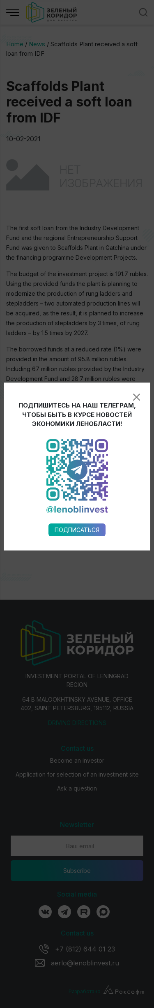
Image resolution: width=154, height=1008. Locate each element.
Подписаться (77, 412)
